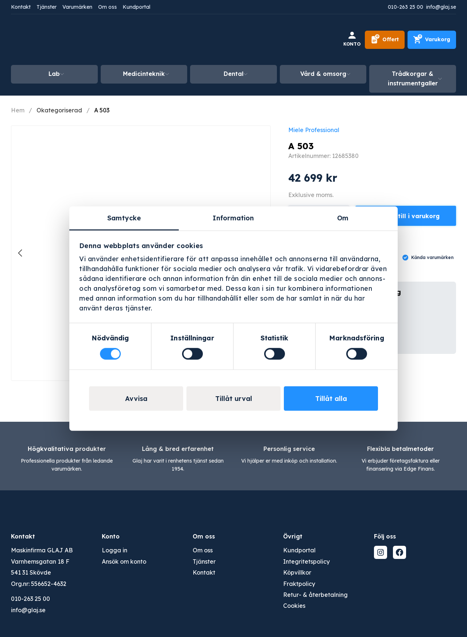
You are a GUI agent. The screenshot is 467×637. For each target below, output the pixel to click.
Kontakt (21, 7)
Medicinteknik (144, 73)
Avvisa (136, 398)
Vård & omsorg (323, 73)
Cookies (294, 605)
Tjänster (46, 7)
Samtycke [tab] (124, 218)
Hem (17, 110)
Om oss (107, 7)
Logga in (114, 550)
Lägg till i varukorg (410, 216)
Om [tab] (342, 218)
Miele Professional (313, 130)
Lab (54, 73)
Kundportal (136, 7)
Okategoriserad (59, 110)
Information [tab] (233, 218)
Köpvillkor (297, 572)
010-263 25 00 (405, 7)
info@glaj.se (441, 7)
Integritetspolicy (306, 561)
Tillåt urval (233, 398)
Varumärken (77, 7)
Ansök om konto (124, 561)
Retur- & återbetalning (315, 594)
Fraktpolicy (299, 583)
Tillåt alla (331, 398)
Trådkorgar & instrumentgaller (413, 78)
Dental (233, 73)
